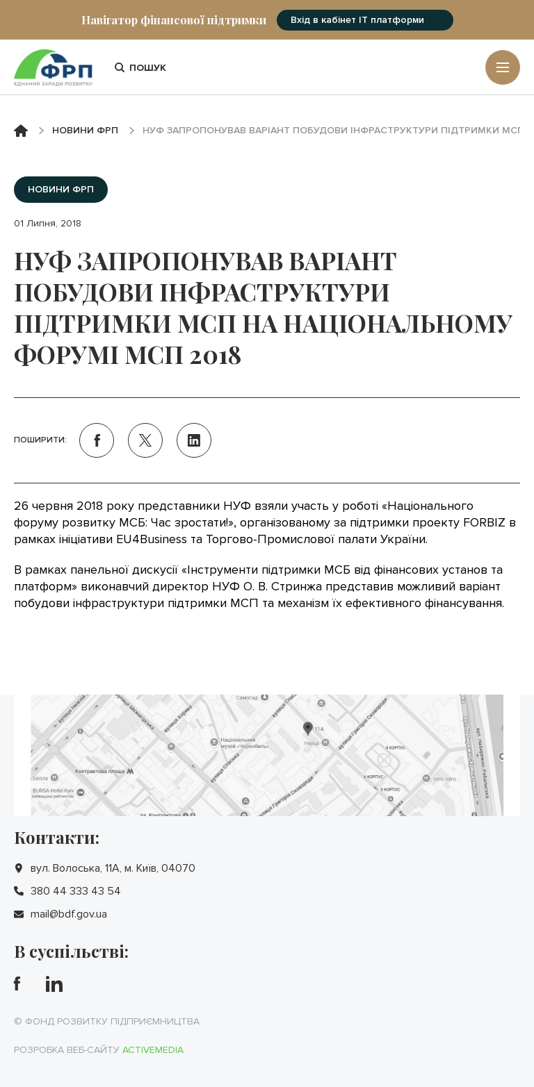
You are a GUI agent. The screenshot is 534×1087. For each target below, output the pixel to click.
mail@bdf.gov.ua (69, 914)
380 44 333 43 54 (76, 891)
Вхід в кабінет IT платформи (357, 20)
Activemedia (153, 1050)
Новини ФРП (85, 130)
